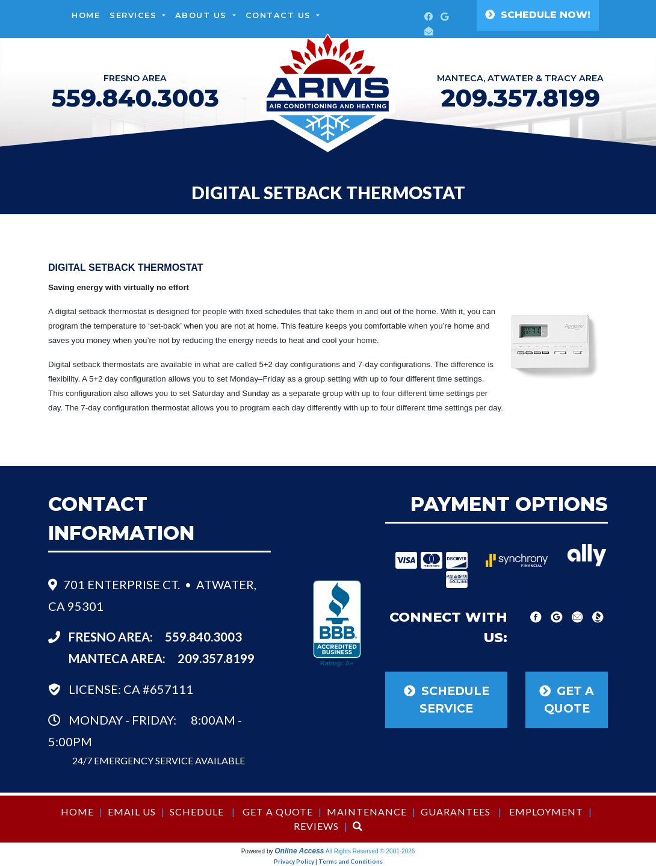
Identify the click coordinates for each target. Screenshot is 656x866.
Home (86, 15)
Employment (546, 811)
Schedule (197, 811)
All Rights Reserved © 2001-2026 (370, 851)
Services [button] (135, 15)
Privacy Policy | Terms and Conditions (328, 861)
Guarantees (455, 811)
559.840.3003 (203, 636)
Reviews (316, 826)
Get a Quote (278, 811)
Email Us (132, 811)
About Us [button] (203, 15)
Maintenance (367, 811)
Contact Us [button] (280, 15)
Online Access (299, 851)
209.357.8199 (520, 98)
